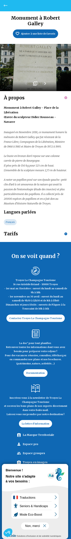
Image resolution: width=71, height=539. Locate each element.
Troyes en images (35, 462)
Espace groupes (34, 453)
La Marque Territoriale (38, 435)
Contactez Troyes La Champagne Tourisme (35, 318)
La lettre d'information (35, 423)
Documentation (35, 373)
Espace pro (30, 444)
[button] (7, 532)
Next (45, 85)
